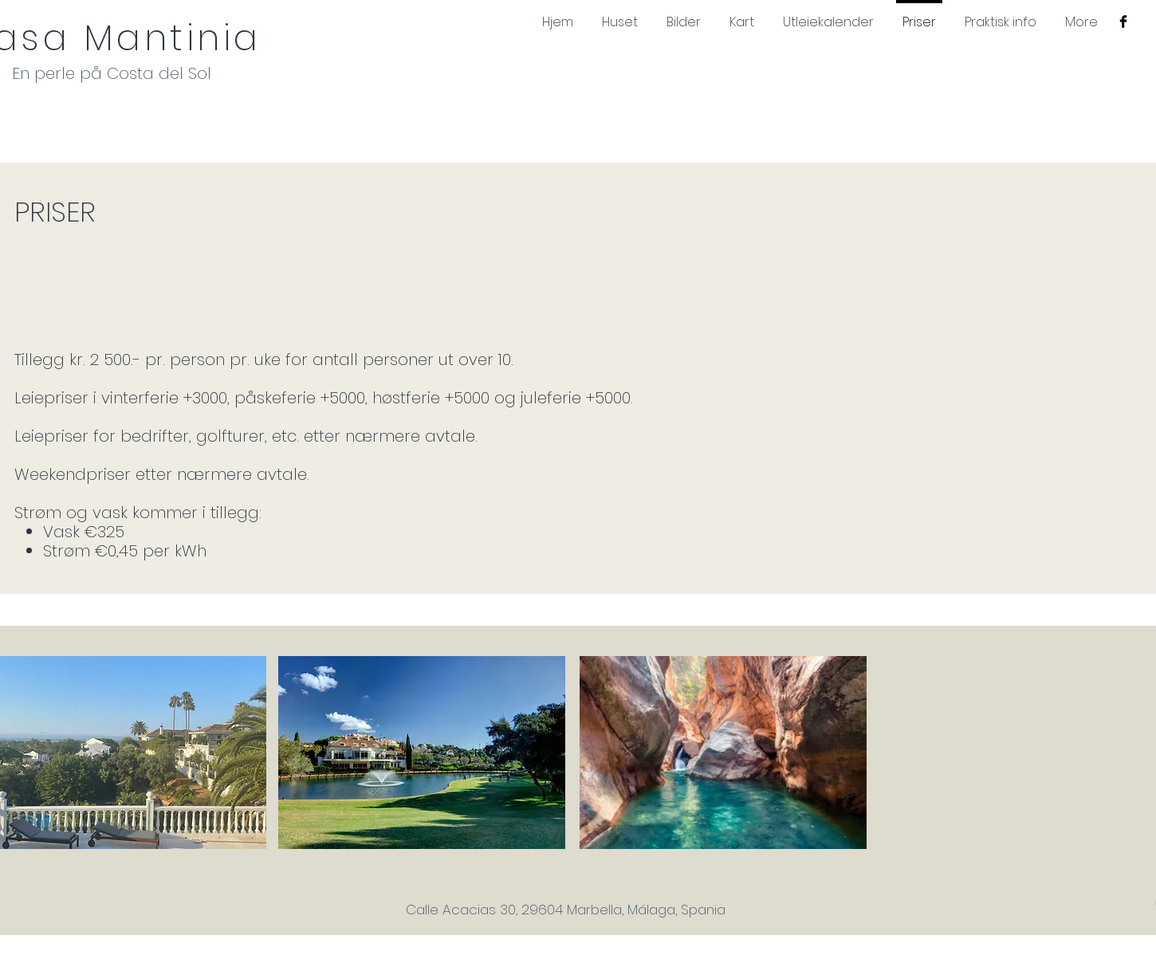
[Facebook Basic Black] (1123, 21)
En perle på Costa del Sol (111, 73)
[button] (421, 752)
